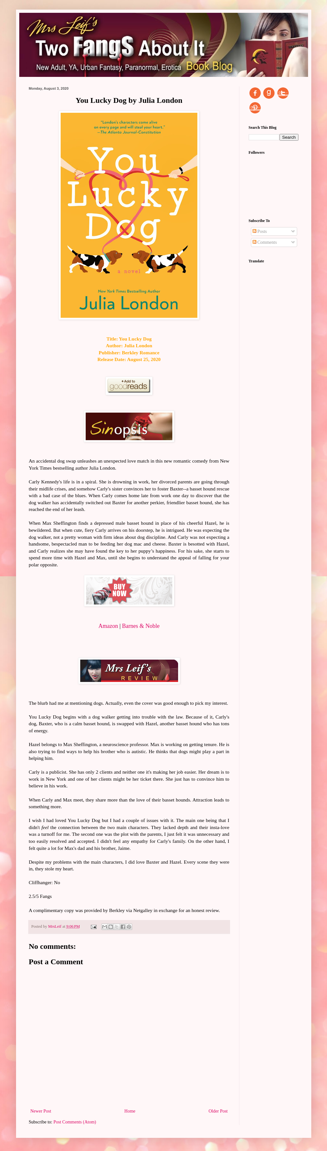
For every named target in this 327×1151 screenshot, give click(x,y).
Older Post (218, 1111)
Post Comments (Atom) (75, 1122)
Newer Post (40, 1111)
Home (130, 1111)
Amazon (108, 626)
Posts (260, 231)
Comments (265, 242)
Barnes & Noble (140, 626)
